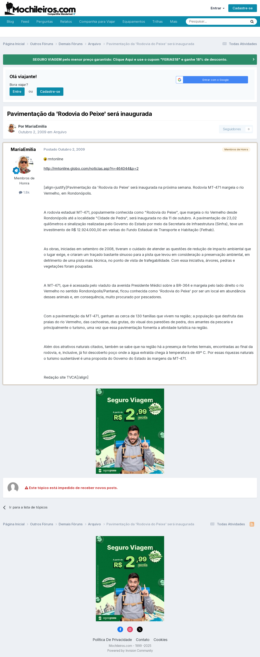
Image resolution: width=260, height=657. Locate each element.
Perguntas (44, 21)
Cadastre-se (243, 8)
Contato (143, 640)
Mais (173, 21)
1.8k (24, 192)
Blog (10, 21)
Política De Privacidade (112, 640)
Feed (25, 21)
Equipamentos (133, 21)
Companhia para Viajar (97, 21)
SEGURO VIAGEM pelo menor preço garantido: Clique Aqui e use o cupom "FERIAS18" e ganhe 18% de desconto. (130, 59)
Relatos (66, 21)
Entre (17, 91)
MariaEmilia (36, 126)
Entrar (217, 8)
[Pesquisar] (204, 21)
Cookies (160, 640)
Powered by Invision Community (130, 651)
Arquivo (60, 132)
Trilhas (157, 21)
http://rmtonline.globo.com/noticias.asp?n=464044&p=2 (91, 168)
